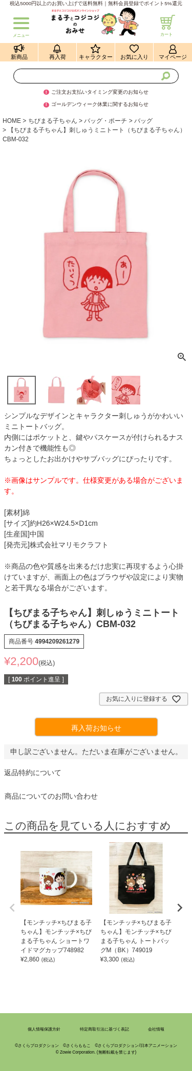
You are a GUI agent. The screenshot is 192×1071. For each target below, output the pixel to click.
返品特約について (32, 772)
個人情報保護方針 (44, 1029)
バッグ (143, 120)
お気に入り (134, 57)
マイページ (173, 57)
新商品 (19, 57)
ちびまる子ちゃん (52, 120)
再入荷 (57, 57)
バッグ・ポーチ (105, 120)
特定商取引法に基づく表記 (104, 1029)
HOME (12, 120)
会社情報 (156, 1029)
